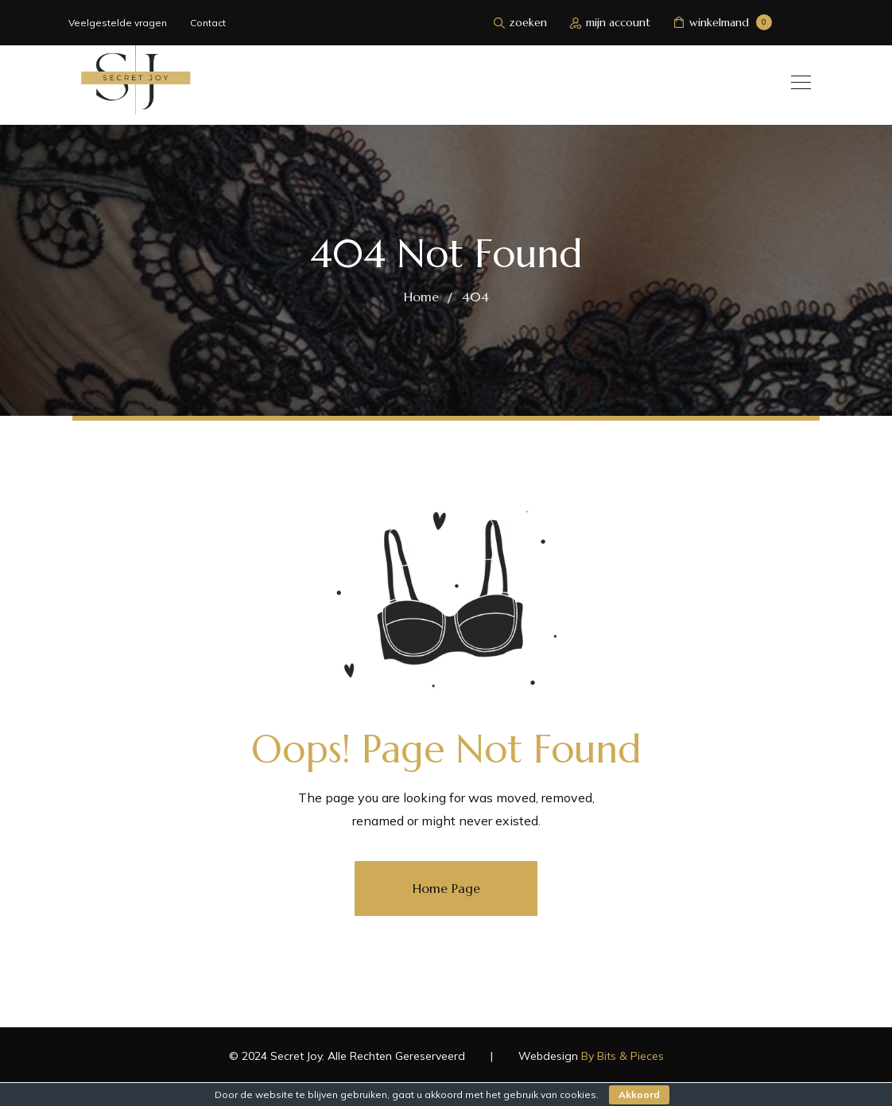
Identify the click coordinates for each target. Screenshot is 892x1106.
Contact (208, 23)
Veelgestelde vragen (117, 23)
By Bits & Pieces (622, 1056)
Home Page (446, 888)
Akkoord (639, 1094)
